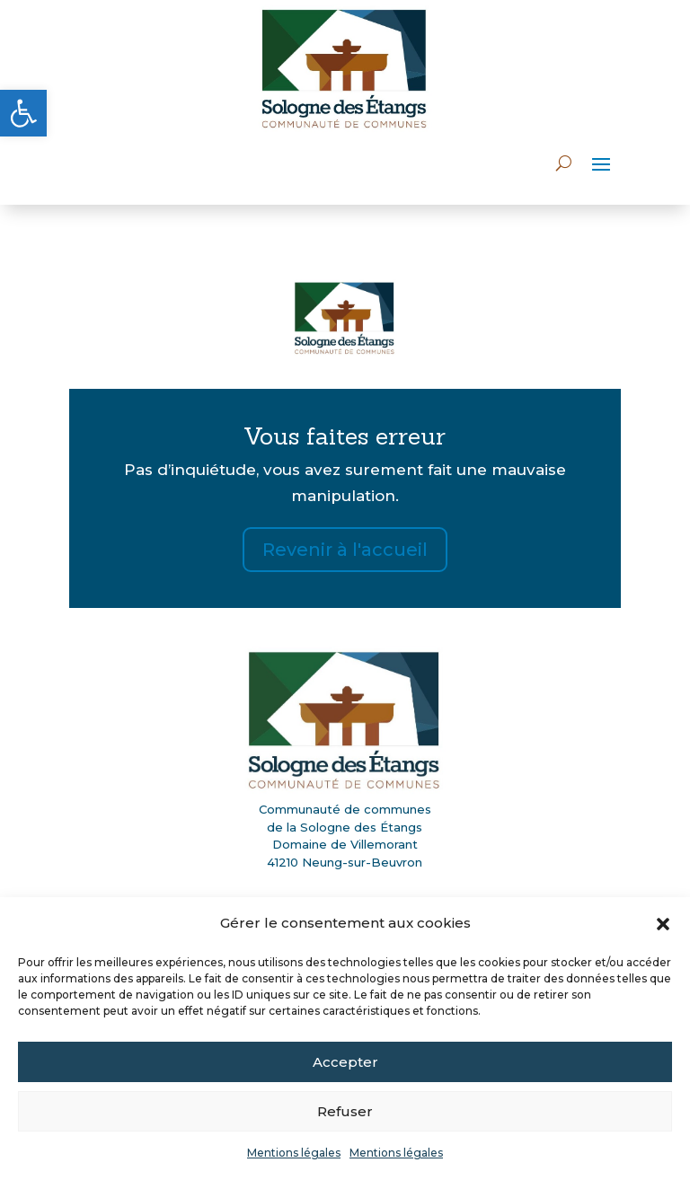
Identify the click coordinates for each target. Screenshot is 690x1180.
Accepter (345, 1061)
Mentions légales (294, 1152)
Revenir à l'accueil (345, 549)
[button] (23, 113)
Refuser (345, 1111)
